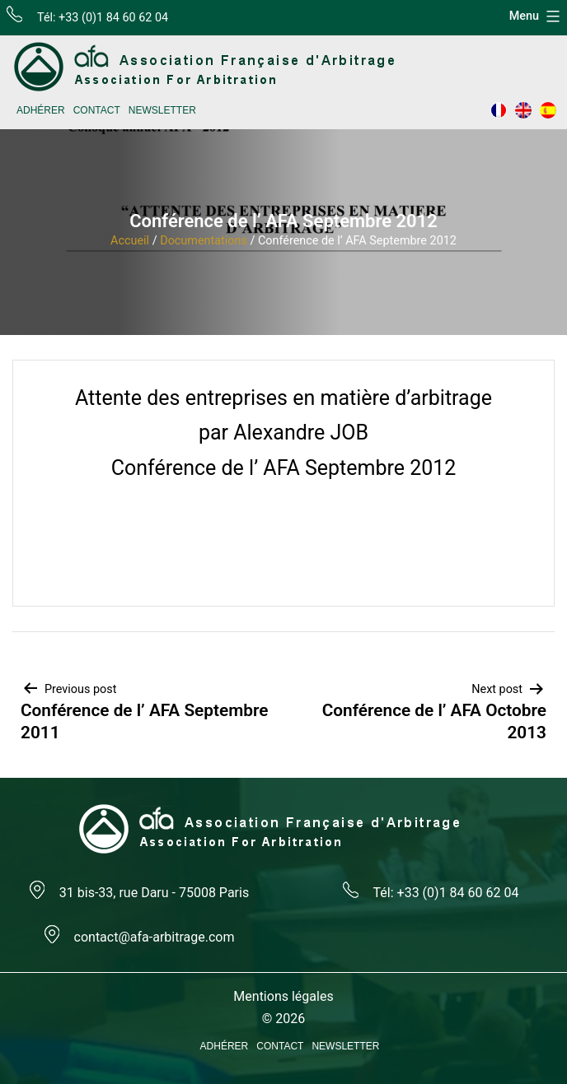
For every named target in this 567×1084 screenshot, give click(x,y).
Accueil (129, 241)
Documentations (203, 241)
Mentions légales (283, 996)
